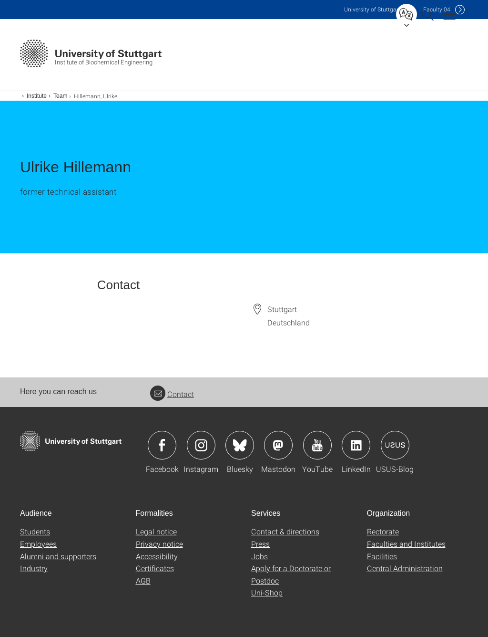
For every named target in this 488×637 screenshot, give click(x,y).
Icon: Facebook (162, 445)
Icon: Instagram (201, 445)
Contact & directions (285, 531)
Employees (38, 544)
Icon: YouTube (317, 445)
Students (35, 531)
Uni (372, 9)
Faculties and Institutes (406, 544)
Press (260, 544)
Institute (37, 96)
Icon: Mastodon (278, 445)
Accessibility (157, 556)
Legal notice (156, 531)
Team (60, 96)
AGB (143, 580)
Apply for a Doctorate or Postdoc (291, 574)
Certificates (155, 568)
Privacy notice (159, 544)
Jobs (259, 556)
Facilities (382, 556)
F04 (436, 9)
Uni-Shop (267, 592)
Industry (34, 568)
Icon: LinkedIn (356, 445)
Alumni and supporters (58, 556)
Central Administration (405, 568)
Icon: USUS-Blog (395, 445)
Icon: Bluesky (239, 445)
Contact (172, 394)
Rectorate (383, 531)
